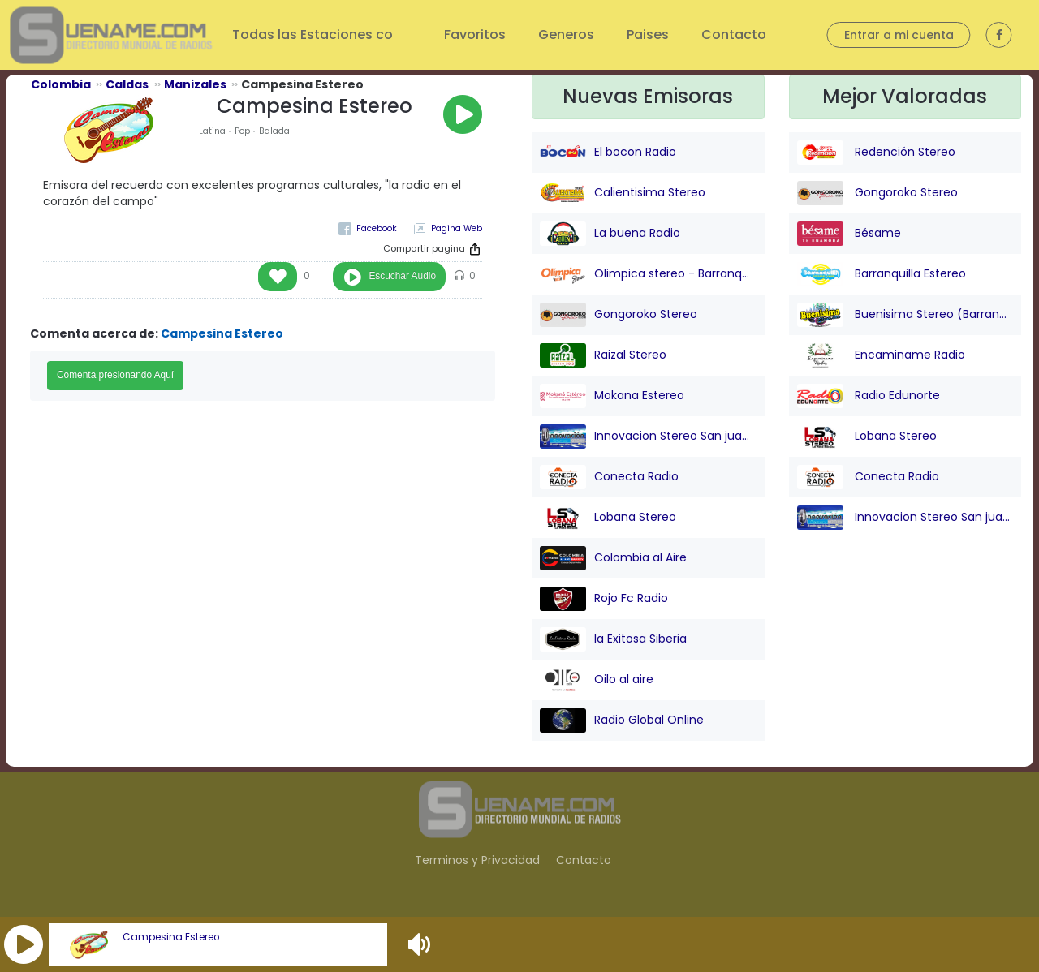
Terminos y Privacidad (477, 860)
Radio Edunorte (868, 396)
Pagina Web (456, 228)
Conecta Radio (609, 477)
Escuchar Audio (402, 276)
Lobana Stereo (608, 517)
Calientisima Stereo (622, 193)
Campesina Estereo (171, 937)
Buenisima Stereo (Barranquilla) (905, 315)
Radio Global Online (622, 720)
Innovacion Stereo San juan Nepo (648, 436)
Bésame (849, 233)
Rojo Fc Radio (604, 599)
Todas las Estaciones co (314, 34)
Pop (242, 131)
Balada (274, 131)
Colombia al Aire (613, 558)
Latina (212, 131)
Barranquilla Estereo (881, 274)
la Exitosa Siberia (613, 639)
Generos (566, 34)
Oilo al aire (596, 680)
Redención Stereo (876, 152)
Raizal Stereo (603, 355)
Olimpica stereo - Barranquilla (648, 274)
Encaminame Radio (881, 355)
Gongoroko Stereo (618, 315)
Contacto (733, 34)
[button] (23, 944)
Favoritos (475, 34)
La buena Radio (610, 233)
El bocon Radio (608, 152)
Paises (648, 34)
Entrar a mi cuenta (899, 35)
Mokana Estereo (612, 396)
